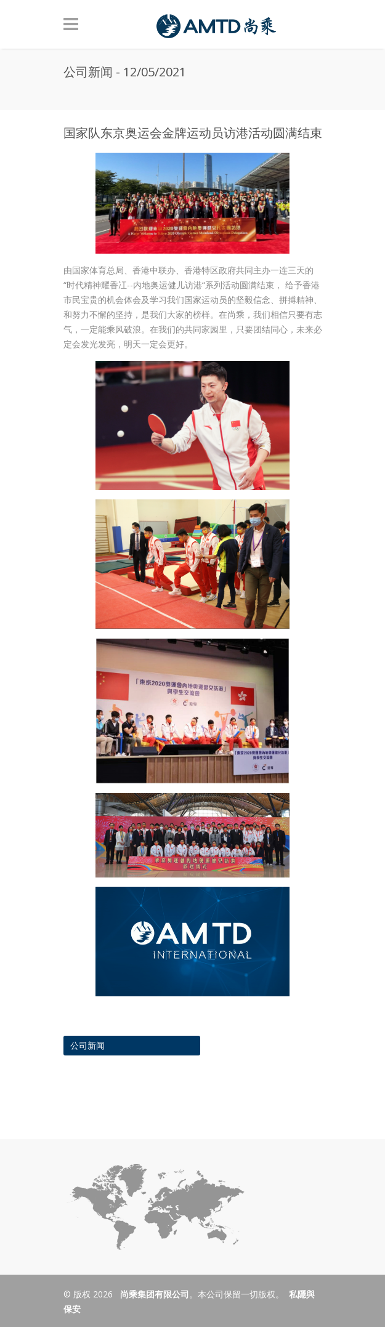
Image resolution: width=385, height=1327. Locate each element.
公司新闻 (87, 1045)
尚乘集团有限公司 (153, 1294)
